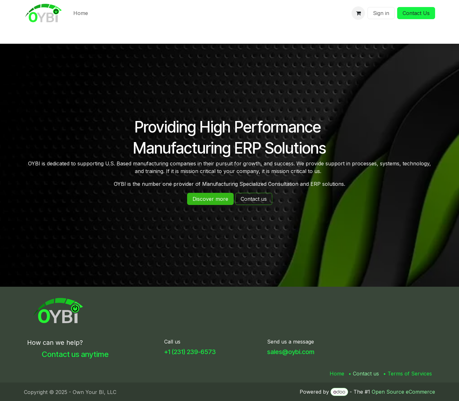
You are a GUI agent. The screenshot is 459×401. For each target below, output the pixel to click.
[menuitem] (81, 13)
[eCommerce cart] (358, 13)
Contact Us (416, 13)
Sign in (381, 13)
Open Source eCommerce (403, 392)
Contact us (366, 373)
